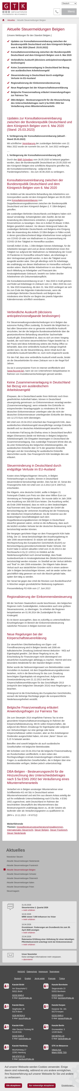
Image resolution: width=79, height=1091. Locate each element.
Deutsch (17, 978)
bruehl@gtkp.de (25, 998)
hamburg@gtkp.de (26, 1059)
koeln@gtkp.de (25, 1039)
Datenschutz (32, 972)
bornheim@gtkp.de (66, 998)
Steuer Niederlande (16, 833)
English (28, 978)
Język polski (40, 978)
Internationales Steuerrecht (20, 830)
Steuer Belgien (42, 830)
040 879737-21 (18, 1056)
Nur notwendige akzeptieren (41, 1085)
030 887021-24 (58, 1036)
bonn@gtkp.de (25, 1018)
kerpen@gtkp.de (65, 1018)
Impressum (43, 972)
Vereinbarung (29, 143)
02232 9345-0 (18, 995)
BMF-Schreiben (25, 159)
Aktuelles (15, 850)
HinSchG (21, 972)
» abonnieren (27, 959)
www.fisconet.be (16, 371)
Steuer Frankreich (58, 830)
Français (51, 978)
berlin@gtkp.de (64, 1039)
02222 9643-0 (57, 995)
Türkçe (62, 978)
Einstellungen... (68, 1085)
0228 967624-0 (18, 1016)
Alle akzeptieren (13, 1085)
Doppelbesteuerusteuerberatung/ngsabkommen (40, 827)
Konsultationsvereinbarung (25, 200)
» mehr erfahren (28, 910)
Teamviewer (54, 972)
